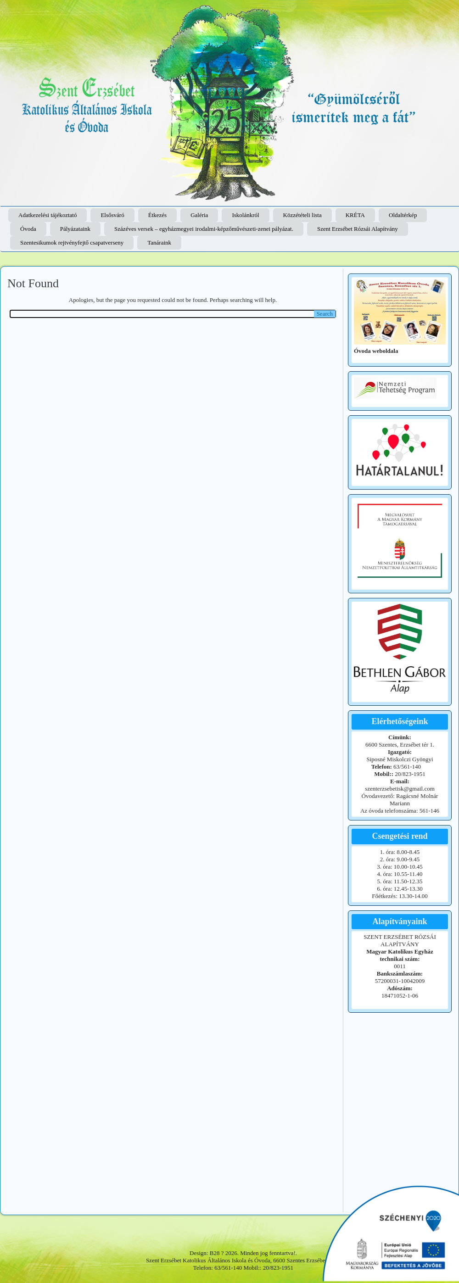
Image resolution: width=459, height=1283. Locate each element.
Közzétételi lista (302, 215)
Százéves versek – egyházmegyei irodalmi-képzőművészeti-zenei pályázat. (203, 228)
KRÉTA (355, 215)
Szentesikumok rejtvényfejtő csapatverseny (71, 242)
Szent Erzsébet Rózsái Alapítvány (357, 228)
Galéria (199, 215)
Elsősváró (112, 215)
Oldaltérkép (403, 215)
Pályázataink (75, 228)
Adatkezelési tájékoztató (47, 215)
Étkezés (157, 215)
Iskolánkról (245, 215)
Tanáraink (159, 242)
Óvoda (28, 228)
